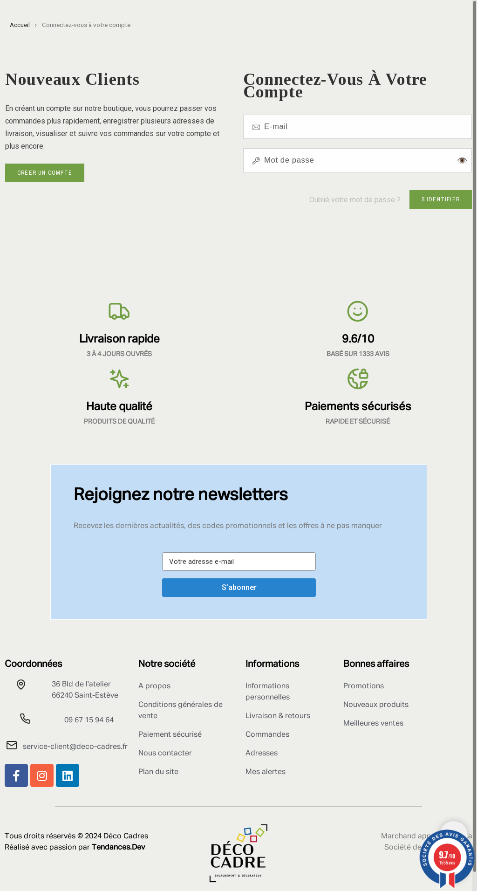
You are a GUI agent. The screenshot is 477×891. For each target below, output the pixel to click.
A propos (154, 686)
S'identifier (441, 199)
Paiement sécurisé (170, 735)
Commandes (267, 735)
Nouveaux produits (376, 705)
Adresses (261, 753)
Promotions (363, 686)
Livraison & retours (277, 716)
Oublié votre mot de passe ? (355, 199)
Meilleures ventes (373, 723)
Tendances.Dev (118, 847)
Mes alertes (265, 772)
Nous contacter (165, 753)
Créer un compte (44, 173)
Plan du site (158, 772)
